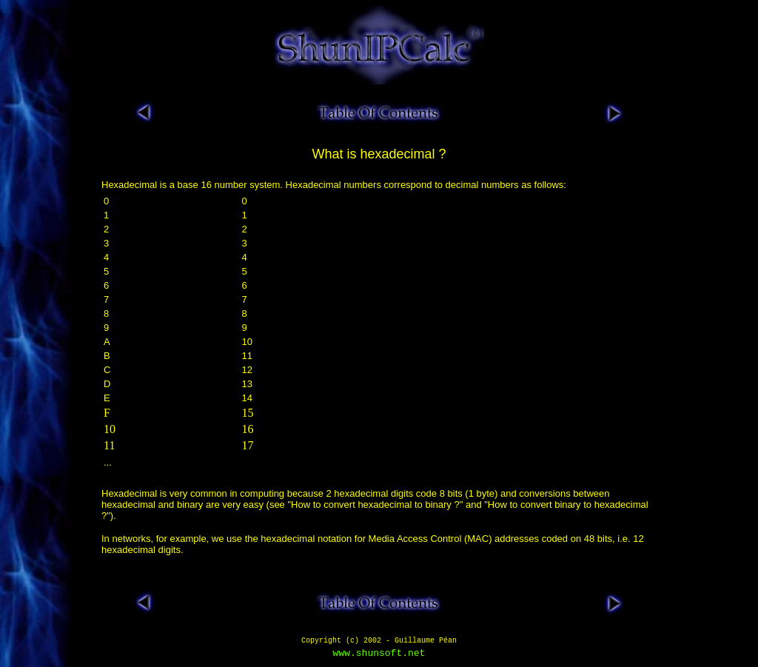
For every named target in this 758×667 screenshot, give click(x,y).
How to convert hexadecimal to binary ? (375, 504)
